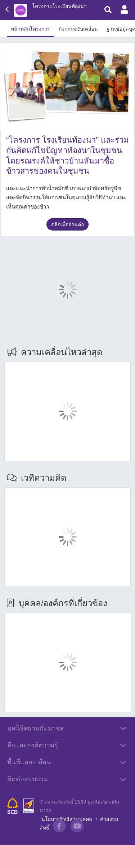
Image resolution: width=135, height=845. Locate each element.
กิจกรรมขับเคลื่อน (78, 29)
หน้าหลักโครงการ (30, 29)
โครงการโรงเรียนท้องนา (59, 6)
